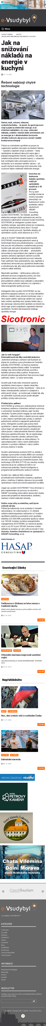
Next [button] (43, 891)
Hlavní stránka (7, 34)
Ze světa (4, 932)
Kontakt (4, 977)
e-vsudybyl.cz (6, 916)
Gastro (18, 34)
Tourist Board (6, 955)
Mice (3, 945)
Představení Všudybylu (9, 970)
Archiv (3, 980)
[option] (21, 890)
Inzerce (3, 975)
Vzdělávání (5, 947)
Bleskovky (4, 972)
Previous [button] (3, 891)
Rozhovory (5, 950)
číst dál (41, 620)
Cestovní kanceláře (7, 953)
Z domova (4, 930)
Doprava (4, 935)
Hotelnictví (5, 937)
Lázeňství (4, 942)
